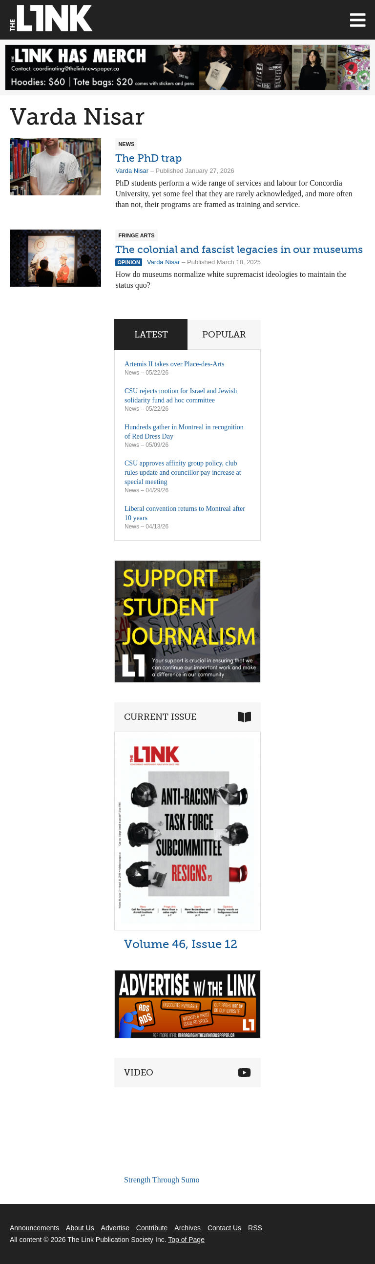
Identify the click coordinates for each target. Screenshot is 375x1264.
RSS (255, 1228)
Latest (151, 334)
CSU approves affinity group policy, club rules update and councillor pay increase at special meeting (183, 472)
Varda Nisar (131, 170)
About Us (80, 1228)
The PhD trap (148, 158)
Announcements (34, 1228)
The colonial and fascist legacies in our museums (239, 249)
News (132, 372)
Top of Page (186, 1239)
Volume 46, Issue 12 (180, 944)
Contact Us (224, 1228)
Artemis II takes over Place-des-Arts (174, 364)
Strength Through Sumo (161, 1180)
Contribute (152, 1228)
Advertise (115, 1228)
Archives (187, 1228)
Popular (224, 334)
